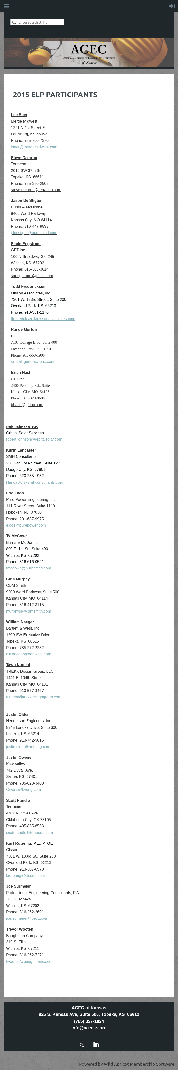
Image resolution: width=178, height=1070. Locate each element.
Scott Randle (18, 800)
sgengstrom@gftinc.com (32, 276)
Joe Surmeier (18, 886)
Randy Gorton (24, 329)
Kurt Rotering (18, 843)
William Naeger (20, 622)
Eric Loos (15, 493)
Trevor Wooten (19, 929)
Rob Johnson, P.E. (22, 426)
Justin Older (17, 714)
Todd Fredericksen (28, 286)
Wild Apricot (116, 1063)
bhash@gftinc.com (27, 405)
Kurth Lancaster (21, 450)
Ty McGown (17, 536)
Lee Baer (19, 115)
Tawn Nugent (18, 665)
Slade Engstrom (26, 244)
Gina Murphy (18, 579)
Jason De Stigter (26, 201)
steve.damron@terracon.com (36, 190)
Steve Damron (24, 158)
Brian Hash (21, 372)
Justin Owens (18, 757)
